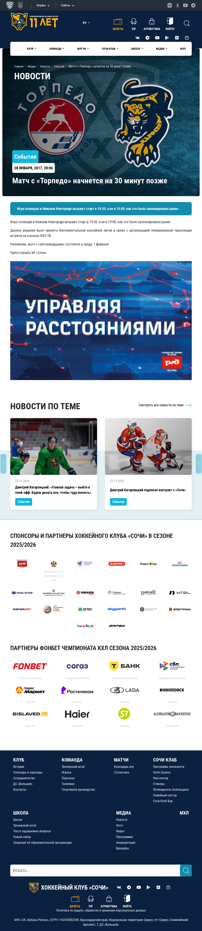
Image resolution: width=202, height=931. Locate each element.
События (24, 502)
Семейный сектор (165, 795)
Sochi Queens (161, 772)
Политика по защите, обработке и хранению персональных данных (101, 910)
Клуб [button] (30, 48)
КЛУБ (18, 760)
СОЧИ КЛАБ (165, 760)
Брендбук (122, 848)
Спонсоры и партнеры (27, 772)
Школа (17, 820)
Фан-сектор (160, 778)
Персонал (68, 778)
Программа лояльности (168, 767)
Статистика (121, 772)
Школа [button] (136, 48)
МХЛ (183, 48)
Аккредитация (125, 842)
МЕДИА (123, 813)
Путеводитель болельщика (171, 789)
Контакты (19, 789)
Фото (119, 825)
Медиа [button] (160, 48)
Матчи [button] (81, 48)
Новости (121, 820)
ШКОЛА (20, 813)
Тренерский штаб (73, 767)
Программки (124, 837)
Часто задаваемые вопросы (32, 831)
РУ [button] (85, 23)
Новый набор (22, 837)
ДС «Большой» (23, 784)
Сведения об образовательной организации (42, 842)
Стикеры (159, 784)
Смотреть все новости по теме (165, 405)
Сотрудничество (24, 778)
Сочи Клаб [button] (109, 48)
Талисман (68, 784)
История (18, 767)
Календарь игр (124, 767)
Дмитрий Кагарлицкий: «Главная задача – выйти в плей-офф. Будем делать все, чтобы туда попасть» (53, 490)
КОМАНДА (72, 760)
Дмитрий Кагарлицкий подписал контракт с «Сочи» (148, 490)
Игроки (66, 772)
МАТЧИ (121, 760)
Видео (120, 831)
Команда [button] (56, 48)
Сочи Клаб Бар (163, 801)
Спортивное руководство (78, 789)
